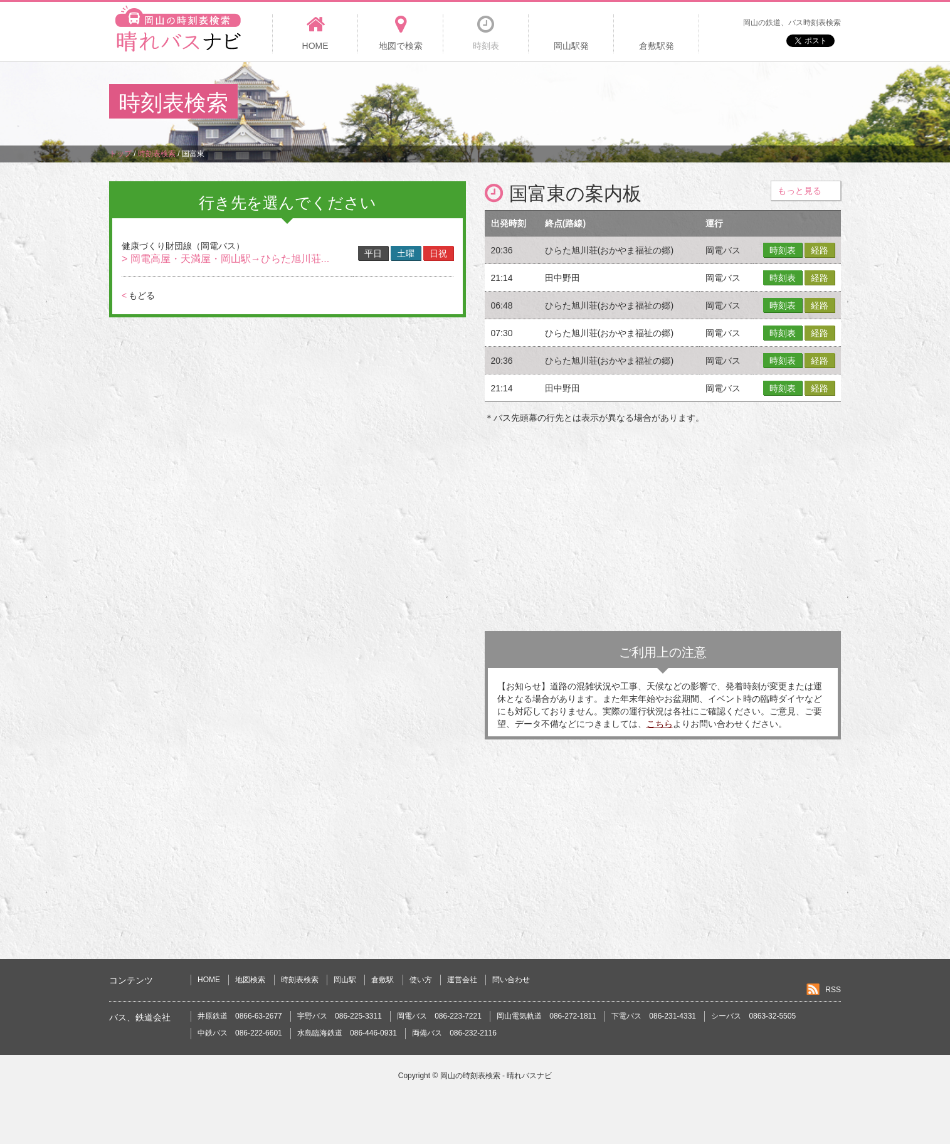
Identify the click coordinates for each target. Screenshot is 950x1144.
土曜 (405, 253)
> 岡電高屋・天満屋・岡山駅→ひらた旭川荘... (225, 258)
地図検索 (250, 979)
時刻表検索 (300, 979)
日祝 (438, 253)
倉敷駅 (382, 979)
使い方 (420, 979)
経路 (819, 250)
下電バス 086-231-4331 (653, 1016)
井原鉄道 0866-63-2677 (240, 1016)
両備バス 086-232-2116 (454, 1033)
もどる (138, 295)
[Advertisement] (612, 103)
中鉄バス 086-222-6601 (240, 1033)
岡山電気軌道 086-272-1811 (546, 1016)
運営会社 (462, 979)
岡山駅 (345, 979)
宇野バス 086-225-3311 (339, 1016)
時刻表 (782, 250)
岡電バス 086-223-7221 (439, 1016)
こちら (660, 724)
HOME (209, 979)
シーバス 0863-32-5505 (753, 1016)
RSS (833, 989)
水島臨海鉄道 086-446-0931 (347, 1033)
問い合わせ (511, 979)
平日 (373, 253)
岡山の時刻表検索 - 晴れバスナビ (496, 1075)
